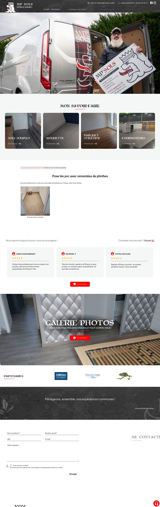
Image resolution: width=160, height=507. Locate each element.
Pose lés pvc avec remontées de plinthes (55, 168)
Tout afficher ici (80, 338)
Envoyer (73, 474)
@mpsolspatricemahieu (144, 408)
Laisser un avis (80, 284)
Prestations (61, 9)
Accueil (47, 9)
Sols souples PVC (38, 168)
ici (153, 240)
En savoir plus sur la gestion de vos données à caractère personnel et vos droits (36, 467)
